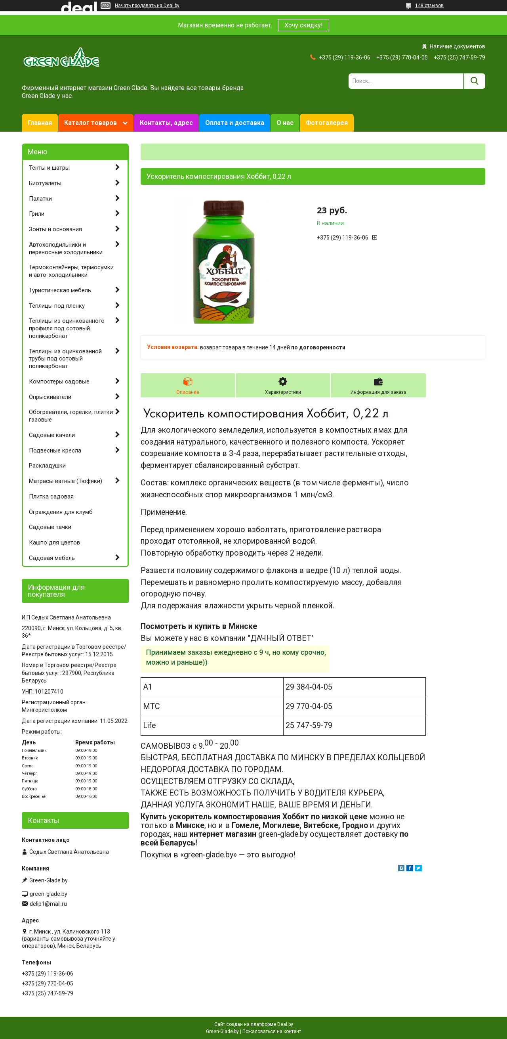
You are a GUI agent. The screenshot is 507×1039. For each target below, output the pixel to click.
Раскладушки (47, 465)
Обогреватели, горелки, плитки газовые (71, 415)
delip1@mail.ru (48, 904)
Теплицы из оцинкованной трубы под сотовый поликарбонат (65, 359)
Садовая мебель (52, 558)
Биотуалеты (45, 183)
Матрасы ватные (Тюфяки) (65, 481)
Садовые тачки (50, 527)
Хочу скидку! (303, 25)
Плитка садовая (51, 496)
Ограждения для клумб (61, 512)
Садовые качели (52, 435)
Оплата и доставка (234, 123)
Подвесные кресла (55, 450)
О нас (285, 123)
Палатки (40, 198)
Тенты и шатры (49, 167)
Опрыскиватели (50, 397)
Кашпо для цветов (54, 542)
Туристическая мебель (60, 290)
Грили (36, 213)
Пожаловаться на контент (271, 1031)
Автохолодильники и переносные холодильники (66, 248)
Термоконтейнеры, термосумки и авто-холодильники (71, 271)
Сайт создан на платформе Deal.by (253, 1024)
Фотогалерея (327, 123)
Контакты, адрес (166, 123)
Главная (40, 123)
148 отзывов (429, 5)
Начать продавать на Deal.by (147, 5)
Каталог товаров (90, 123)
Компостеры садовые (59, 381)
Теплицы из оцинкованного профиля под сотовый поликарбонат (67, 328)
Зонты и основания (55, 229)
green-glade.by (48, 894)
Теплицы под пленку (57, 305)
